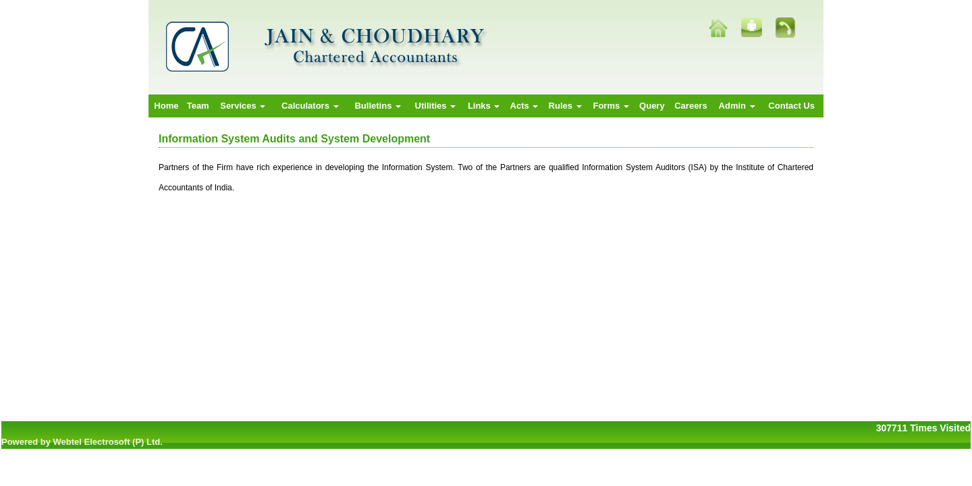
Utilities (435, 106)
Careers (690, 106)
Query (652, 106)
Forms (610, 106)
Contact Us (791, 106)
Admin (737, 106)
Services (242, 106)
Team (198, 106)
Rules (565, 106)
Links (484, 106)
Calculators (309, 106)
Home (166, 106)
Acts (524, 106)
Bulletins (377, 106)
